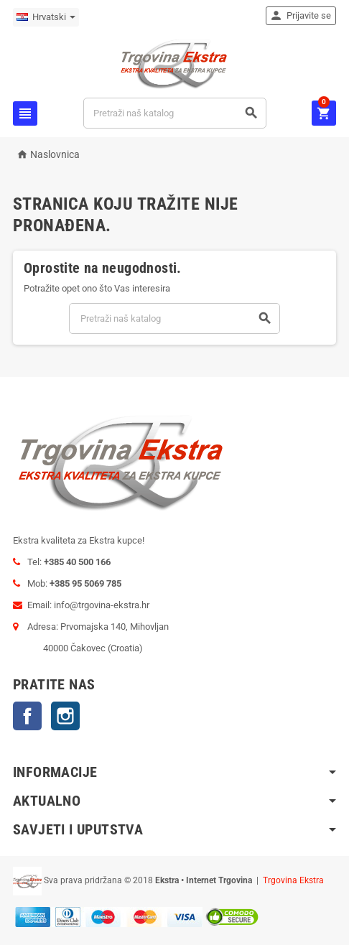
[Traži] (174, 113)
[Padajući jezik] (46, 17)
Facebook (27, 716)
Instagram (65, 716)
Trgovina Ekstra (293, 880)
